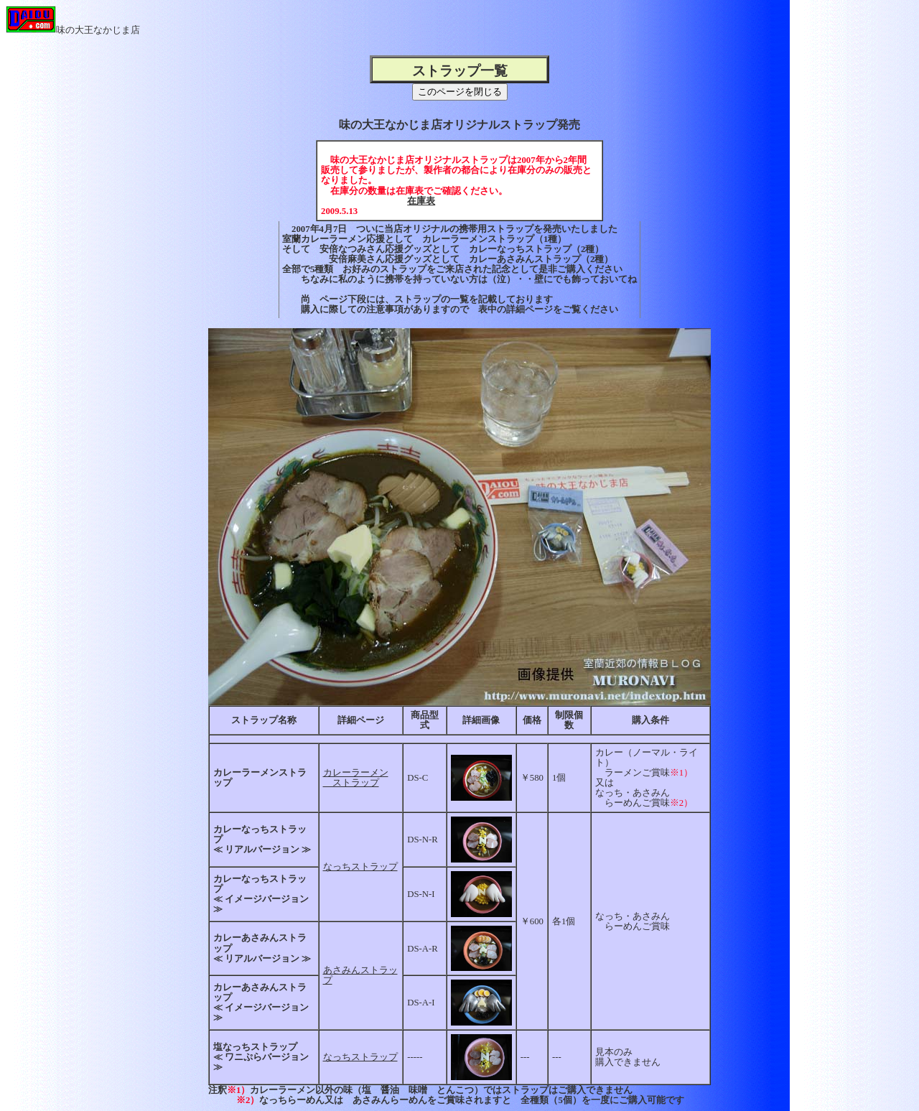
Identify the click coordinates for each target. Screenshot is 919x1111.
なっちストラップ (360, 867)
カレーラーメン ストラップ (355, 778)
